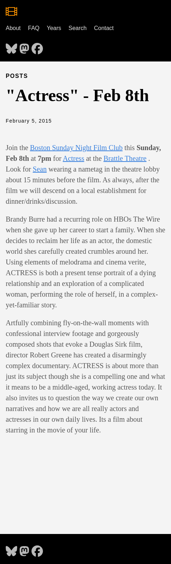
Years (54, 28)
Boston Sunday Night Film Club (76, 148)
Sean (40, 169)
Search (78, 28)
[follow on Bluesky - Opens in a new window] (11, 46)
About (13, 28)
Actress (73, 158)
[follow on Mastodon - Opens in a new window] (24, 46)
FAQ (33, 28)
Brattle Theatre (124, 158)
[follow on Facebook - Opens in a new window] (37, 46)
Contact (104, 28)
